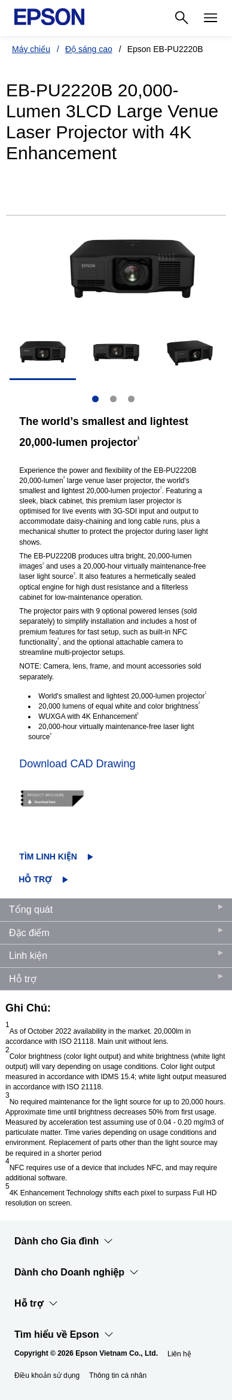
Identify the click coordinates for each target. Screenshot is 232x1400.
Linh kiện (28, 955)
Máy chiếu (31, 49)
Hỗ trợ (35, 879)
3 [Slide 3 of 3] (131, 399)
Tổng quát (31, 909)
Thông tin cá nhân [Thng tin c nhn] (117, 1375)
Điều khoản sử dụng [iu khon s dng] (47, 1375)
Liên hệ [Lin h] (179, 1354)
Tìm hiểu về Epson (64, 1334)
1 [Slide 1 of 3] (95, 399)
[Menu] (210, 18)
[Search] (181, 18)
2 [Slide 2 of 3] (113, 399)
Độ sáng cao (88, 49)
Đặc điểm (29, 933)
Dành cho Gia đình (63, 1241)
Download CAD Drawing (77, 764)
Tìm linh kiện (48, 856)
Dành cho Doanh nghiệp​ (76, 1272)
